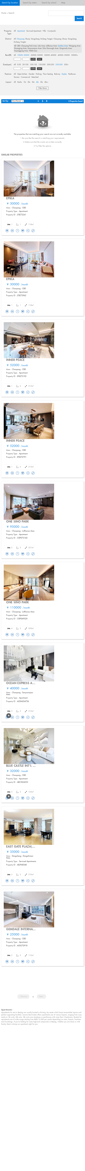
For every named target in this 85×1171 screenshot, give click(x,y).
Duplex (64, 74)
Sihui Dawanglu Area (50, 48)
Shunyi (27, 39)
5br (41, 82)
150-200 (41, 65)
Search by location (10, 3)
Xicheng (43, 39)
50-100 (25, 65)
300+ (66, 65)
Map (63, 3)
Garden (31, 74)
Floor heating (48, 74)
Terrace (16, 77)
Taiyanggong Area (21, 51)
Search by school (49, 3)
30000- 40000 (50, 55)
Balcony (57, 74)
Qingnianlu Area (65, 48)
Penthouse (72, 74)
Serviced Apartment (33, 31)
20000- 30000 (37, 55)
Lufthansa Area (51, 46)
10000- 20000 (23, 55)
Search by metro (30, 3)
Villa (44, 31)
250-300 (59, 65)
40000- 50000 (64, 55)
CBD (18, 46)
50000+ (74, 55)
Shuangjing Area (20, 48)
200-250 (50, 65)
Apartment (21, 31)
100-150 (33, 65)
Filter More (42, 88)
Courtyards (51, 31)
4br (37, 82)
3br (33, 82)
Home (3, 13)
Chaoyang (20, 39)
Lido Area (41, 46)
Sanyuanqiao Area (35, 48)
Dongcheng (35, 39)
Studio (19, 82)
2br (29, 82)
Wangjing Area (74, 46)
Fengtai (50, 39)
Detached (34, 77)
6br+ (46, 82)
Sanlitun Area (63, 46)
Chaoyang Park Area (29, 46)
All (15, 31)
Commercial (25, 77)
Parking (39, 74)
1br (24, 82)
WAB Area (33, 51)
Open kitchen (22, 74)
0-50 (19, 65)
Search (11, 13)
